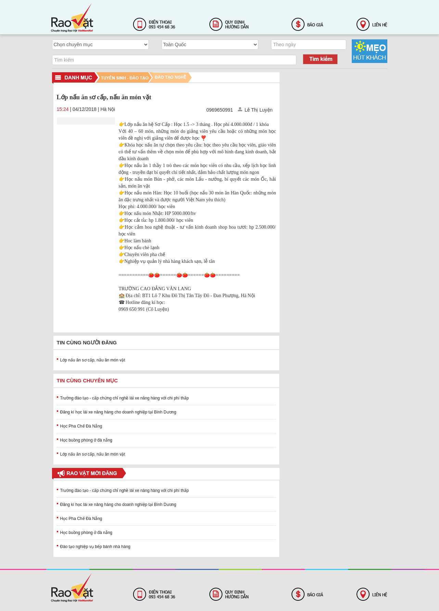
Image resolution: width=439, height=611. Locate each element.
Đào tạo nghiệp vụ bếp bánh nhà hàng (95, 546)
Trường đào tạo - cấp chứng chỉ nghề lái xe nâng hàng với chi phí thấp (124, 398)
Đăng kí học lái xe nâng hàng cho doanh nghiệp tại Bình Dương (118, 412)
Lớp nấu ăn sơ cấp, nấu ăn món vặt (92, 360)
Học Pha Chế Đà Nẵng (81, 426)
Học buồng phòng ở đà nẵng (86, 440)
